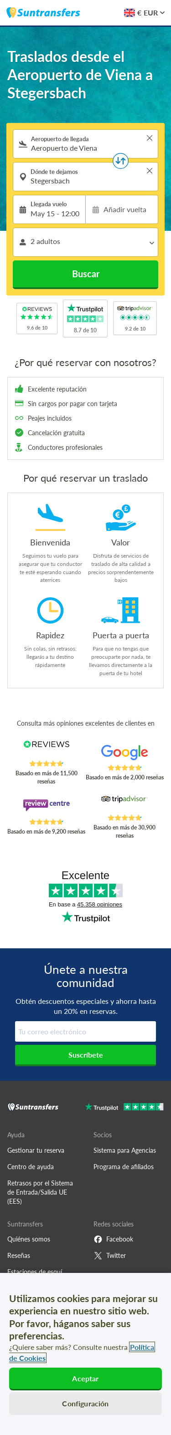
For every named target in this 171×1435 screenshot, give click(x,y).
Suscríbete (85, 1054)
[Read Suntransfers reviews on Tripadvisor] (124, 804)
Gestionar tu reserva (35, 1150)
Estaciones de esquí (34, 1272)
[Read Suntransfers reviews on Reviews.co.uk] (46, 750)
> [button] (149, 138)
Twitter (109, 1255)
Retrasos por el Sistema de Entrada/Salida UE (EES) (40, 1192)
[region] (85, 1354)
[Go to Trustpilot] (124, 1108)
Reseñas (18, 1255)
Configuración (85, 1403)
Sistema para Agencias (124, 1150)
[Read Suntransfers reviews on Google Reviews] (124, 754)
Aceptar (85, 1378)
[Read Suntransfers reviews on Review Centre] (46, 808)
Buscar (85, 273)
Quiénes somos (28, 1239)
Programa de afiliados (123, 1166)
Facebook (113, 1239)
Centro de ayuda (30, 1166)
